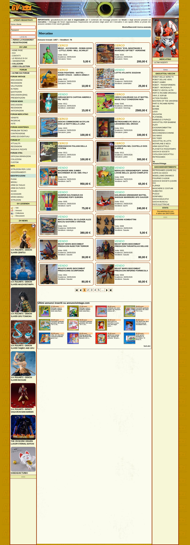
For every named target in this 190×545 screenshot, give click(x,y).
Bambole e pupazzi (162, 120)
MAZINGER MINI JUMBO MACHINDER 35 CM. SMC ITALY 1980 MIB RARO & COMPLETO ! (73, 172)
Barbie (156, 109)
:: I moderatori (18, 61)
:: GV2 (13, 53)
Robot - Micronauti (162, 88)
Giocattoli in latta (162, 141)
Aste (13, 124)
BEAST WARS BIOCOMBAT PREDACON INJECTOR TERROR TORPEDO (73, 246)
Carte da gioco (160, 173)
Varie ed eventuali (20, 137)
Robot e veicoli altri (163, 90)
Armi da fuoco (18, 188)
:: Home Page (17, 50)
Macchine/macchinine (163, 133)
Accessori (16, 194)
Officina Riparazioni (21, 156)
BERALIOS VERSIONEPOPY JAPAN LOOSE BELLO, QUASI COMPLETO (131, 171)
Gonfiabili (158, 196)
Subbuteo (157, 191)
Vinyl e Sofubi (160, 96)
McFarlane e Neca (162, 144)
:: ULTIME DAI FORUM (20, 73)
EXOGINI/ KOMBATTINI (125, 219)
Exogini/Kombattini (162, 128)
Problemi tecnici (19, 131)
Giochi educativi (161, 199)
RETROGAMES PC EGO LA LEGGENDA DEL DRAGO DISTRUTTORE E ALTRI (127, 124)
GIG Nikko (157, 136)
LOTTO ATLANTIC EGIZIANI (128, 73)
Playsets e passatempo (164, 149)
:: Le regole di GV (19, 58)
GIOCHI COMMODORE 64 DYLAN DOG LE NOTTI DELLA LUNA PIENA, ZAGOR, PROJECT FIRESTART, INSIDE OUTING (73, 125)
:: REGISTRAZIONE (19, 43)
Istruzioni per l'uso (21, 169)
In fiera (14, 89)
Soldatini (157, 114)
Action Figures (160, 98)
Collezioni (16, 159)
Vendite (15, 118)
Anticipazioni (17, 111)
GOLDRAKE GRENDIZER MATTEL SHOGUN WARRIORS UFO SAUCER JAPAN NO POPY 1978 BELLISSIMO (131, 197)
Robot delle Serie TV (163, 77)
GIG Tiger (157, 138)
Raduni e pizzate (19, 149)
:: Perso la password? (22, 40)
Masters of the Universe (165, 101)
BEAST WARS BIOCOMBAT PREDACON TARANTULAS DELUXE (131, 245)
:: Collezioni (17, 64)
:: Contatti (16, 56)
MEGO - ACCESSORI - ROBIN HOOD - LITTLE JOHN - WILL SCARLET (75, 49)
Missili (14, 182)
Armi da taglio (18, 185)
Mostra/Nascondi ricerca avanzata (136, 27)
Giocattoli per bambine (164, 122)
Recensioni (16, 83)
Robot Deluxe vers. (162, 80)
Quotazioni (16, 92)
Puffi (155, 125)
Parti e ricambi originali (165, 93)
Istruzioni (16, 200)
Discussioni (16, 80)
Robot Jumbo (159, 82)
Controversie (18, 134)
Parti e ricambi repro (163, 104)
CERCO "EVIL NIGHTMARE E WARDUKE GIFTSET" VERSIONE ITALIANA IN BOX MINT (130, 50)
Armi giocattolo (161, 146)
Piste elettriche (161, 204)
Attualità (15, 143)
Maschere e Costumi (163, 188)
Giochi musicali (160, 202)
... (103, 290)
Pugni (13, 179)
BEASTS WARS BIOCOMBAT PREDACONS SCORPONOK (71, 269)
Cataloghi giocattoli (163, 154)
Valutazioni (16, 86)
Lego (155, 112)
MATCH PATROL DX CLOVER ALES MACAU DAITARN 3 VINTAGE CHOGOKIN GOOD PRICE (74, 221)
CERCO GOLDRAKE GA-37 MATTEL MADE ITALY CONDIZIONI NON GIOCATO (131, 99)
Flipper (156, 186)
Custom (15, 162)
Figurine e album (161, 178)
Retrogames (159, 157)
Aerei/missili (159, 130)
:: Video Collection (20, 66)
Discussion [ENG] (19, 95)
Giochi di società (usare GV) (165, 182)
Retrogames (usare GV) (164, 170)
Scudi (13, 191)
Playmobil (158, 117)
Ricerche (15, 121)
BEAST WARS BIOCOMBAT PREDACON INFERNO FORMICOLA (131, 269)
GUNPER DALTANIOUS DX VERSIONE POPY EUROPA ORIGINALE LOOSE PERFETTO (72, 197)
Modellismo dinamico (163, 176)
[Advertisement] (124, 7)
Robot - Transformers (164, 85)
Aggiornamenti (18, 172)
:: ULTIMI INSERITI (160, 63)
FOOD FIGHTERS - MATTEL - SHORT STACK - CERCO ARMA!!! (73, 74)
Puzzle (156, 194)
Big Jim (156, 106)
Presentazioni (18, 98)
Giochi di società (161, 152)
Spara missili (17, 197)
